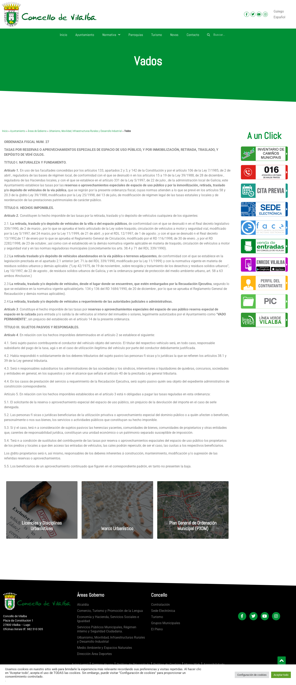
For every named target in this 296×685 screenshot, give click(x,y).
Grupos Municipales (165, 623)
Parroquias (135, 34)
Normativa (111, 34)
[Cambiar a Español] (279, 17)
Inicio (63, 34)
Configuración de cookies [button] (252, 674)
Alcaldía (83, 605)
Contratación (160, 605)
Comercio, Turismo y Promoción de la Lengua (110, 611)
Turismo (156, 34)
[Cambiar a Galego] (279, 11)
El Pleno (157, 629)
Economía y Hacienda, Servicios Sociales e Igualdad (108, 619)
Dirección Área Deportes (94, 654)
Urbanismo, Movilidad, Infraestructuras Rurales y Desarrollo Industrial (85, 131)
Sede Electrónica (163, 611)
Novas (174, 34)
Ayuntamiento (84, 34)
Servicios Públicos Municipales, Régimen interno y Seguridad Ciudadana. (106, 629)
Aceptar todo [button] (281, 674)
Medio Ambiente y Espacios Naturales (104, 648)
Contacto (193, 34)
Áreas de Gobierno (37, 131)
